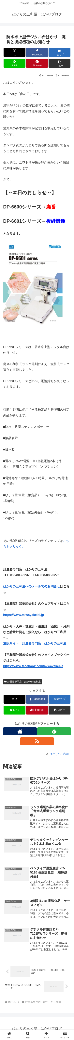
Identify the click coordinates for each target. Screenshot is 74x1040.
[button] (59, 63)
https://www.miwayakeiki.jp (23, 615)
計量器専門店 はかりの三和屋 (22, 681)
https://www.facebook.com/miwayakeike (33, 666)
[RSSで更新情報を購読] (37, 741)
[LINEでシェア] (14, 63)
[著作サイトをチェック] (20, 731)
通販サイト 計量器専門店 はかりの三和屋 (34, 643)
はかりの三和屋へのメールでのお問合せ (31, 586)
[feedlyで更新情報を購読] (54, 731)
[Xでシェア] (14, 52)
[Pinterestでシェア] (37, 63)
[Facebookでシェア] (37, 52)
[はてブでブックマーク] (59, 52)
